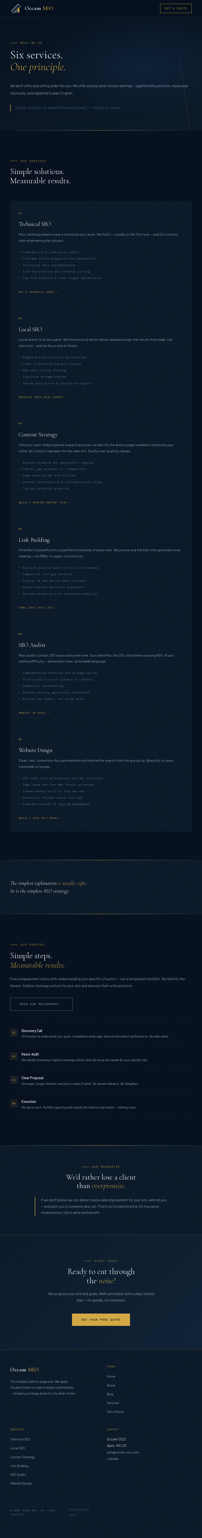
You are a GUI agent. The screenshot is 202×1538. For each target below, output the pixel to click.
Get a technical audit (37, 292)
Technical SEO (20, 1439)
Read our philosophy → (41, 1004)
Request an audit (32, 712)
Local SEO (17, 1448)
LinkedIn (113, 1459)
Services (113, 1403)
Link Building (19, 1466)
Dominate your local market (41, 397)
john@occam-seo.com (123, 1452)
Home (111, 1376)
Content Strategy (22, 1457)
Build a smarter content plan (43, 502)
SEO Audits (18, 1474)
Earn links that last (36, 607)
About (111, 1385)
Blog (110, 1394)
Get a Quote (176, 8)
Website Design (21, 1483)
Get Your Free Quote (101, 1320)
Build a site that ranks (38, 818)
